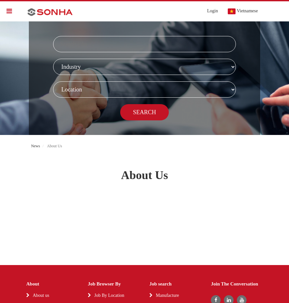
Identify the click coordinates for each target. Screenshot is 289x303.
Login (212, 10)
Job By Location (109, 295)
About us (41, 295)
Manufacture (167, 295)
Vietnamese (243, 11)
